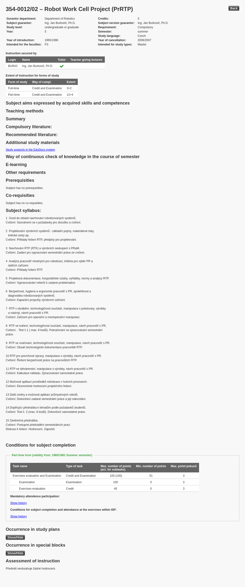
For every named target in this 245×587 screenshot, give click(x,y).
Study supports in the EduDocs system (30, 149)
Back (234, 8)
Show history (18, 503)
